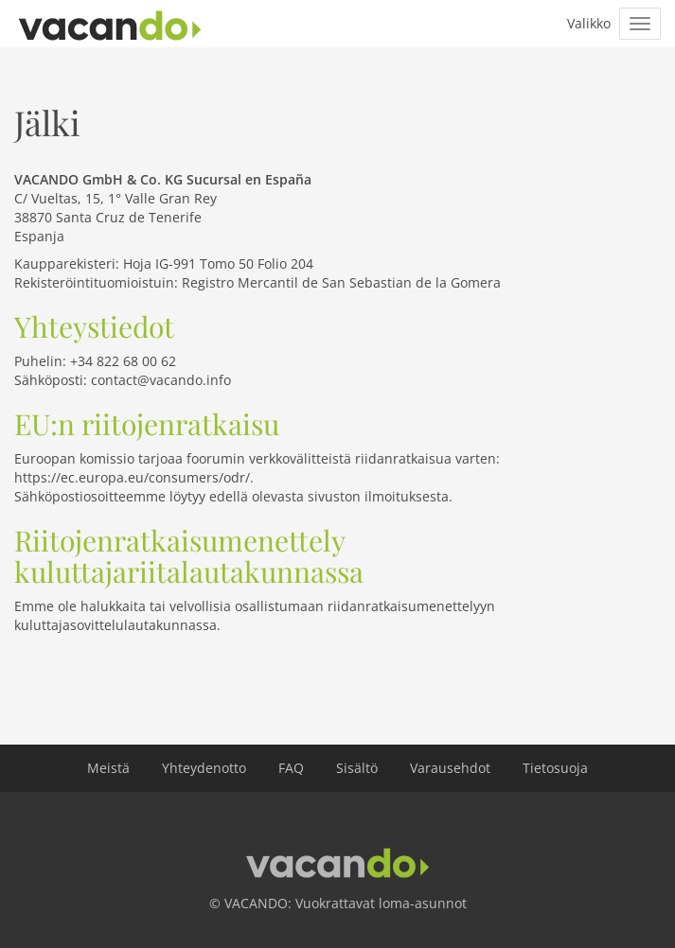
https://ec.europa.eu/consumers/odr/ (132, 477)
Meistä (108, 768)
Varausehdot (450, 768)
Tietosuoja (555, 768)
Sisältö (357, 768)
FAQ (291, 768)
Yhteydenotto (204, 768)
